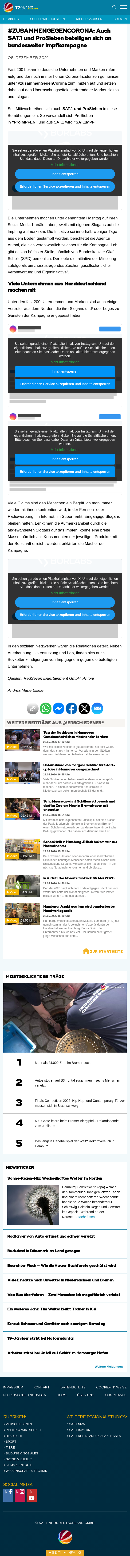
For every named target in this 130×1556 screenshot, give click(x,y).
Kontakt (42, 1387)
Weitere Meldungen (109, 1366)
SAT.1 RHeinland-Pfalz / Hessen (94, 1436)
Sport (9, 1441)
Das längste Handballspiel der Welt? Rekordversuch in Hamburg (74, 1143)
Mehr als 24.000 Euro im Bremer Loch (63, 1063)
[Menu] (123, 7)
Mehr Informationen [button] (65, 165)
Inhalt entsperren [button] (65, 174)
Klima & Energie (17, 1465)
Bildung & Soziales (20, 1453)
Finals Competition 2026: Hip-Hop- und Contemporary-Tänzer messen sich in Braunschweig (80, 1103)
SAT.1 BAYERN (78, 1430)
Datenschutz (73, 1387)
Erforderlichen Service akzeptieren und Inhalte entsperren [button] (65, 187)
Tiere (9, 1447)
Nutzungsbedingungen (24, 1395)
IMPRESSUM (13, 1387)
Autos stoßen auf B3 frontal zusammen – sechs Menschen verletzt (77, 1082)
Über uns (85, 1395)
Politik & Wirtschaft (22, 1430)
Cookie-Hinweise (111, 1387)
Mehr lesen (87, 1217)
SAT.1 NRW (76, 1424)
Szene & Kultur (17, 1459)
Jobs (62, 1395)
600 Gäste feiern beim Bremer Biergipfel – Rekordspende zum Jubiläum (76, 1123)
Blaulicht (13, 1436)
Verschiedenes (17, 1424)
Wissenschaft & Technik (25, 1471)
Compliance (116, 1395)
